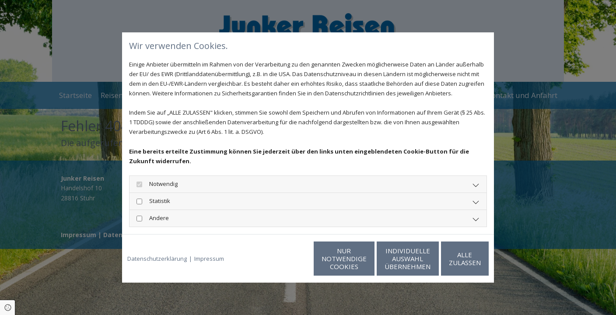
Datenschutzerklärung (157, 258)
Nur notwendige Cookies (282, 258)
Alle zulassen (448, 258)
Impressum (209, 258)
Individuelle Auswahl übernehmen (365, 258)
